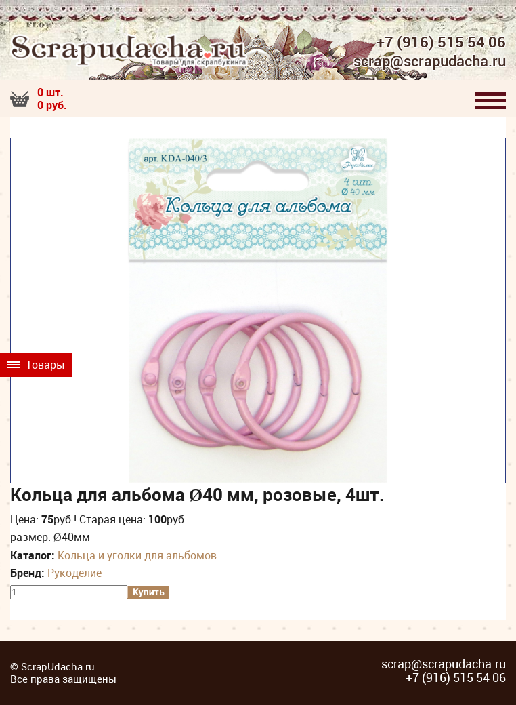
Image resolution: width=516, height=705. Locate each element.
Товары (36, 364)
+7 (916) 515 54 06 (441, 42)
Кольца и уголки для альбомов (137, 555)
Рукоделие (74, 572)
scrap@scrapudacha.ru (429, 62)
